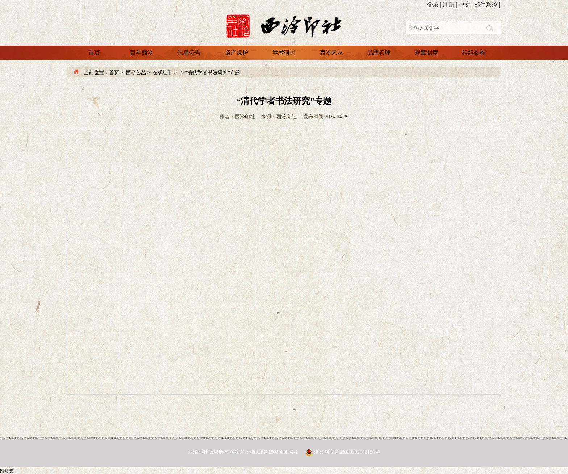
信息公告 (189, 53)
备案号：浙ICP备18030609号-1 (264, 452)
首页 (94, 53)
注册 (448, 4)
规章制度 (426, 53)
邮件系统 (485, 4)
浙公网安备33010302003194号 (347, 452)
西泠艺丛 (331, 53)
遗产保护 (236, 53)
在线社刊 (163, 72)
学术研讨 (284, 53)
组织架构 (473, 53)
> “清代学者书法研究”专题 (210, 72)
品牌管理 (378, 53)
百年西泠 (141, 53)
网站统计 (8, 470)
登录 (433, 4)
